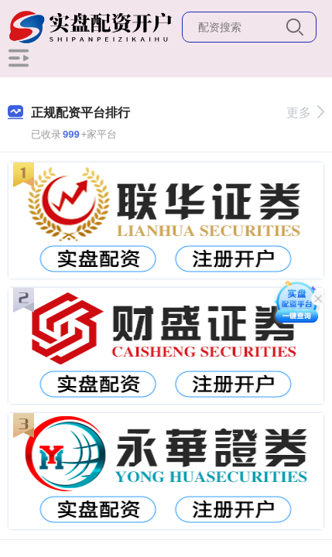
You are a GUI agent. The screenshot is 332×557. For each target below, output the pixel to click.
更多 (305, 112)
